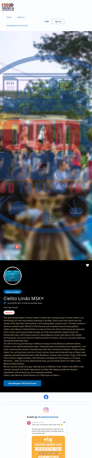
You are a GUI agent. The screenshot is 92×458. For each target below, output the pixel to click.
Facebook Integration (60, 383)
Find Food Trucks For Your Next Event (43, 388)
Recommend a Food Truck (39, 395)
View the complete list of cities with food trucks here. (14, 424)
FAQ (30, 399)
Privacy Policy (80, 377)
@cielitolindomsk (48, 243)
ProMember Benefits (60, 379)
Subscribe (66, 352)
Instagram (11, 434)
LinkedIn (15, 434)
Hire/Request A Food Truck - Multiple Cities (45, 381)
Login (46, 21)
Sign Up (58, 21)
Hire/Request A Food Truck (17, 25)
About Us (21, 17)
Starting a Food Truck (60, 375)
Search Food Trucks (36, 373)
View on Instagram (58, 316)
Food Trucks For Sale (60, 386)
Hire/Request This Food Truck (22, 210)
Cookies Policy (80, 381)
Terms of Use (80, 373)
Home (9, 17)
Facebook (7, 434)
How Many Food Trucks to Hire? (41, 391)
